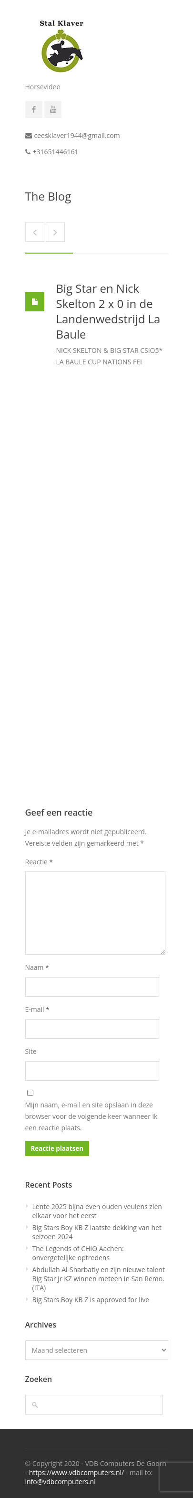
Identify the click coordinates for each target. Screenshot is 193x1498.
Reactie (39, 861)
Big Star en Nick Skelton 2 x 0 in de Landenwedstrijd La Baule (108, 311)
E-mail (37, 1009)
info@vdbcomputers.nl (60, 1481)
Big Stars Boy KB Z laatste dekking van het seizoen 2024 (97, 1232)
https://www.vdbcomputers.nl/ (76, 1472)
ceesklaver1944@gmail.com (77, 135)
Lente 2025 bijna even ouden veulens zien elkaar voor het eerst (97, 1211)
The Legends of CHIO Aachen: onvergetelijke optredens (78, 1253)
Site (31, 1051)
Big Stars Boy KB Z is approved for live (91, 1299)
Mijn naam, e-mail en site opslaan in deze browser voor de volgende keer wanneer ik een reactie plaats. (91, 1116)
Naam (37, 967)
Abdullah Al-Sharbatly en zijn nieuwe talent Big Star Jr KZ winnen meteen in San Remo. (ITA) (98, 1278)
